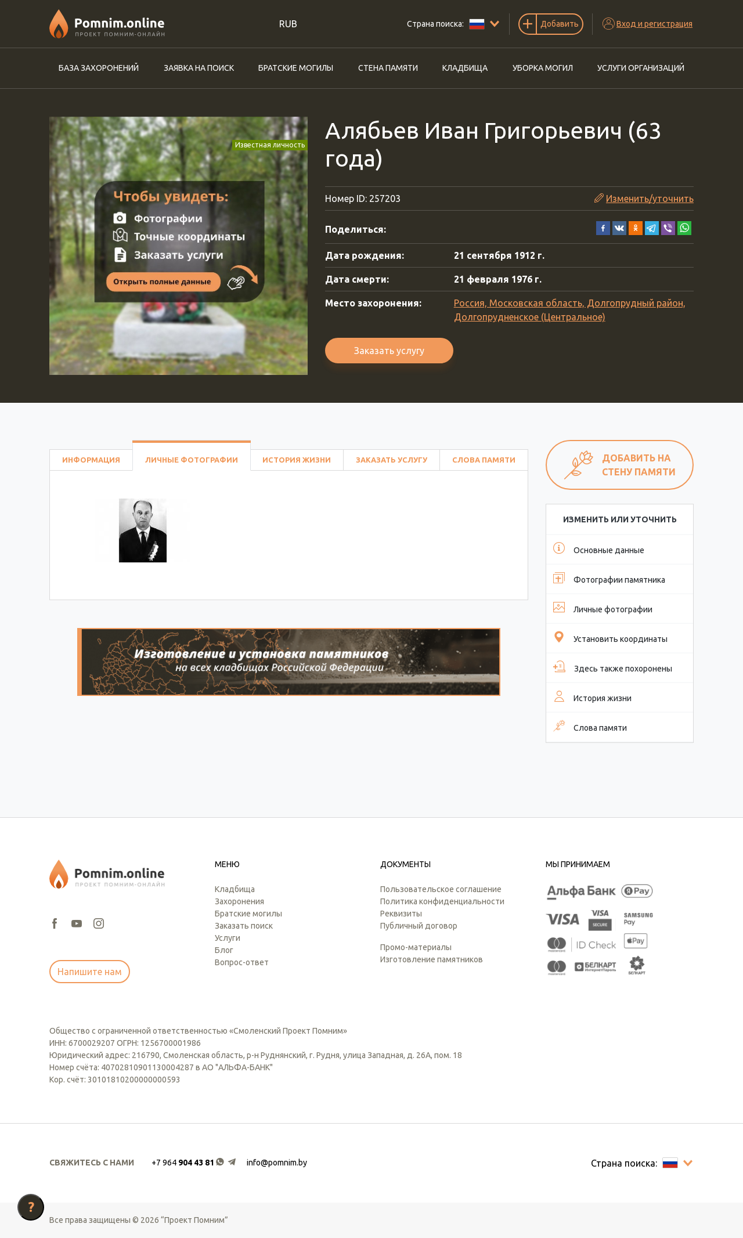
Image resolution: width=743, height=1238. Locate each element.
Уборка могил (543, 68)
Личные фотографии (191, 460)
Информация (91, 460)
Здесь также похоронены (612, 666)
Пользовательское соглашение (441, 889)
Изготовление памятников (431, 959)
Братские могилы (295, 68)
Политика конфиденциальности (442, 901)
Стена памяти (388, 68)
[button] (603, 227)
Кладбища (465, 68)
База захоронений (99, 68)
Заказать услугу (389, 350)
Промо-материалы (416, 947)
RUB (288, 24)
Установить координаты (610, 637)
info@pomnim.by (277, 1162)
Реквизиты (401, 913)
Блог (224, 950)
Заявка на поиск (199, 68)
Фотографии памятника (609, 578)
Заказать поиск (244, 925)
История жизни (296, 460)
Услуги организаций (640, 68)
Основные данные (598, 548)
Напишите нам (89, 971)
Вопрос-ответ (242, 962)
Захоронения (239, 901)
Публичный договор (418, 925)
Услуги (227, 938)
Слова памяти (483, 460)
